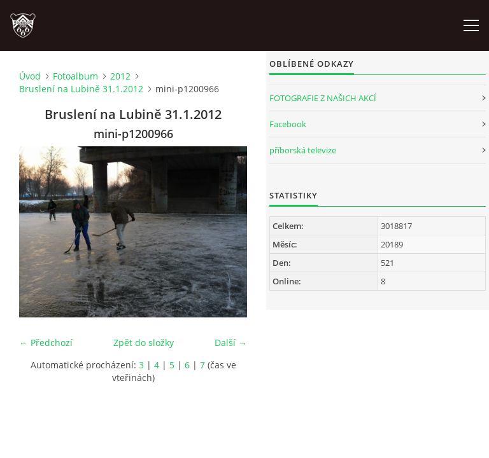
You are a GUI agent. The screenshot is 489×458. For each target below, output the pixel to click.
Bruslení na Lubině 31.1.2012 (81, 89)
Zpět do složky (143, 343)
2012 (120, 76)
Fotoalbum (75, 76)
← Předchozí (46, 343)
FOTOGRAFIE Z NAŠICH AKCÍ (322, 98)
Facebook (287, 124)
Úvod (30, 76)
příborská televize (302, 150)
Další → (231, 343)
